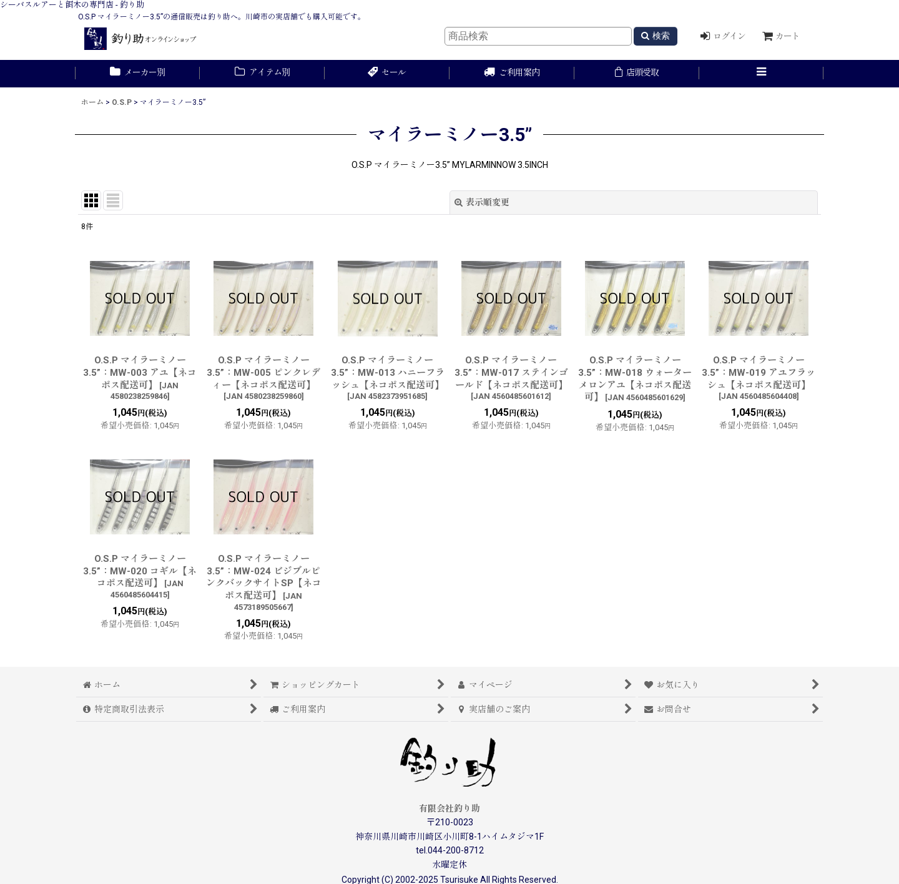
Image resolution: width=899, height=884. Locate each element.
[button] (761, 73)
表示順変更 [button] (481, 202)
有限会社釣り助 (449, 808)
